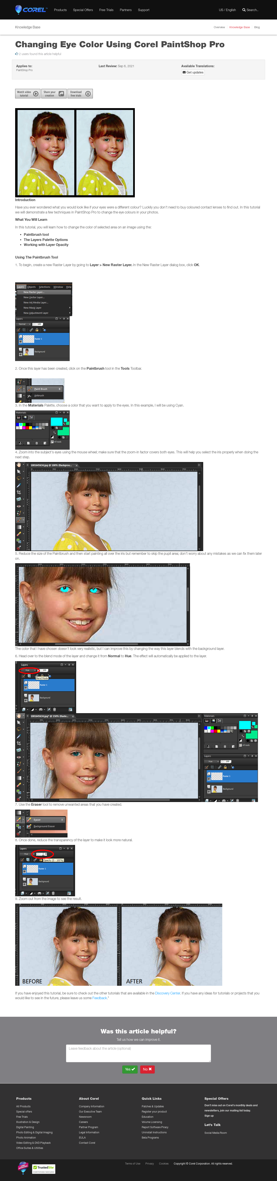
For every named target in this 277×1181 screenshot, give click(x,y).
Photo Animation (26, 1137)
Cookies (164, 1163)
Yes (130, 1069)
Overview (219, 27)
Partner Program (88, 1127)
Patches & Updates (153, 1106)
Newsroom (85, 1116)
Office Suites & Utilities (29, 1148)
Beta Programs (150, 1137)
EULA (82, 1137)
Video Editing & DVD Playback (33, 1142)
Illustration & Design (28, 1122)
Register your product (154, 1111)
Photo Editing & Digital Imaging (34, 1132)
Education (147, 1116)
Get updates (193, 72)
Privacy (149, 1163)
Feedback (99, 998)
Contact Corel (87, 1142)
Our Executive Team (90, 1111)
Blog (257, 27)
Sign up (209, 1115)
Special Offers (83, 10)
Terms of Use (132, 1163)
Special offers (24, 1111)
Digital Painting (25, 1127)
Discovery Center (167, 993)
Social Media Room (216, 1132)
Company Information (91, 1106)
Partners (126, 10)
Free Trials (106, 10)
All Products (23, 1106)
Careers (83, 1122)
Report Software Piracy (155, 1127)
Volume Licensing (152, 1122)
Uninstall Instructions (154, 1132)
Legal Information (89, 1132)
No (147, 1069)
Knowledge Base (239, 27)
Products (60, 10)
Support (143, 10)
